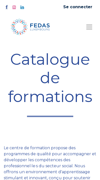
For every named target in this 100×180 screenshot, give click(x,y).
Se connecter (77, 6)
